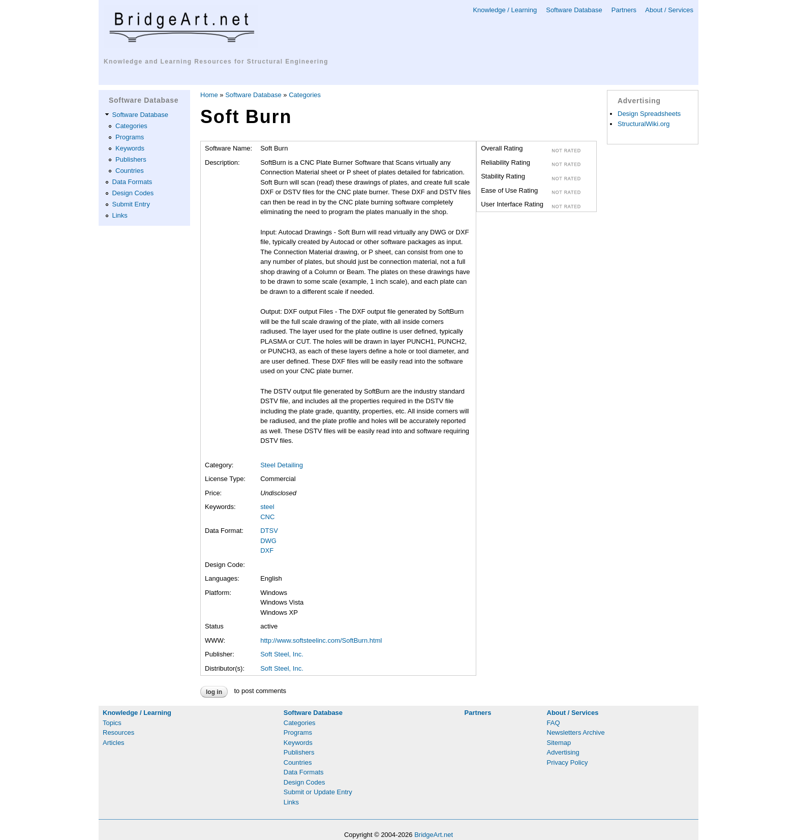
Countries (129, 170)
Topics (112, 723)
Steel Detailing (281, 465)
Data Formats (132, 182)
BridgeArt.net (433, 834)
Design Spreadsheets (649, 113)
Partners (623, 10)
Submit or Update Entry (318, 792)
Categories (131, 126)
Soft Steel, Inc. (281, 654)
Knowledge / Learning (505, 10)
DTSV (269, 530)
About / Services (669, 10)
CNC (267, 517)
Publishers (130, 159)
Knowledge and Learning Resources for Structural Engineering (216, 61)
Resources (118, 732)
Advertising (563, 752)
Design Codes (133, 193)
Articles (114, 742)
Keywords (129, 148)
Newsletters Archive (576, 732)
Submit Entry (131, 204)
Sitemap (559, 742)
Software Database (574, 10)
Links (120, 215)
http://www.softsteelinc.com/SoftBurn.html (321, 640)
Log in (214, 692)
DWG (268, 541)
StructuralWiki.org (644, 124)
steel (267, 507)
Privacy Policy (567, 762)
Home (209, 95)
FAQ (553, 723)
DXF (266, 550)
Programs (129, 137)
